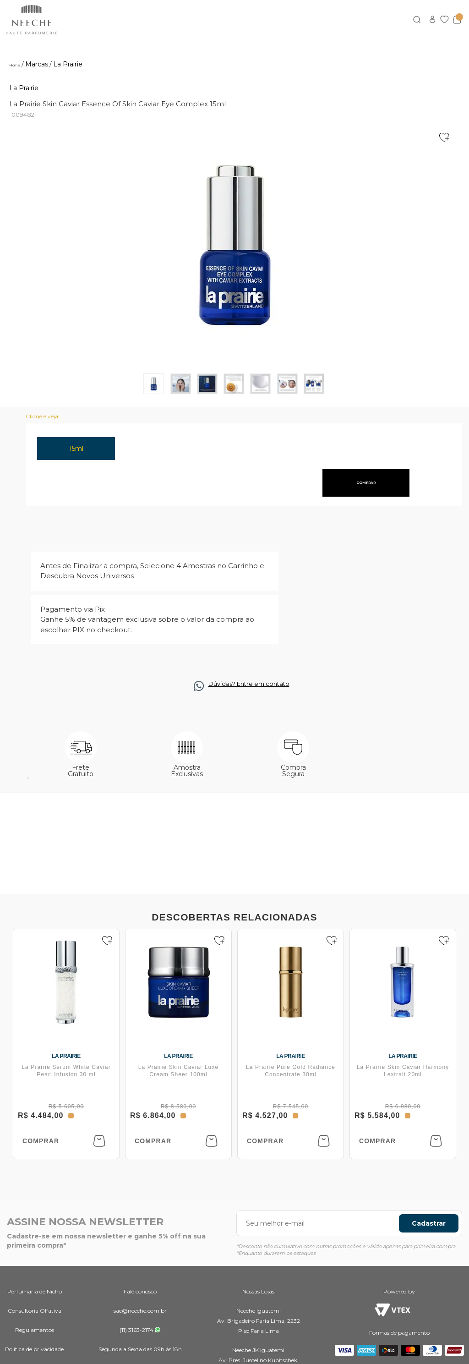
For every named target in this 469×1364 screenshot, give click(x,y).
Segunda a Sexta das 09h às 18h (140, 1349)
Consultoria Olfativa (34, 1310)
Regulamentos (34, 1329)
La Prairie (23, 88)
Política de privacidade (34, 1349)
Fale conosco (140, 1291)
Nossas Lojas (258, 1291)
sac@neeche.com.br (140, 1310)
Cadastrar (429, 1223)
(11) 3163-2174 (136, 1329)
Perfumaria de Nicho (34, 1291)
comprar (366, 483)
